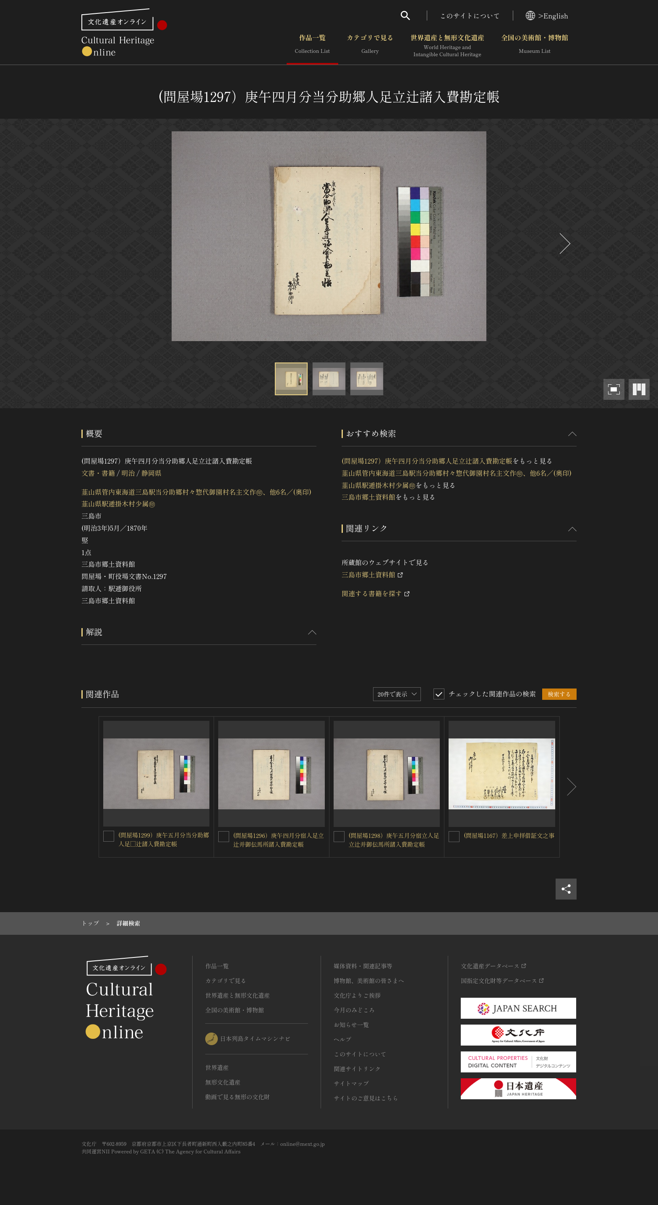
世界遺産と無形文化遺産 (447, 45)
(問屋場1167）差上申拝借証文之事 (509, 835)
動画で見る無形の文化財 (237, 1097)
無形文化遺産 (222, 1082)
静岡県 (151, 473)
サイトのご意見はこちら (366, 1098)
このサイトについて (470, 15)
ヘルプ (342, 1039)
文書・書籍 (98, 473)
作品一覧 (312, 45)
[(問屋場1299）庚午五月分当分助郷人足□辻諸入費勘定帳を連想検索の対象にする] (108, 836)
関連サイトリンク (357, 1068)
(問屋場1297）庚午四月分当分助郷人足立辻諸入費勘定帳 (427, 461)
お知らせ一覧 (351, 1024)
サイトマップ (351, 1083)
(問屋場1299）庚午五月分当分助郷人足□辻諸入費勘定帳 (163, 839)
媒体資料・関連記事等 (363, 966)
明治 (128, 473)
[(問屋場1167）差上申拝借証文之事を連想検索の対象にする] (454, 836)
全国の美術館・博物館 (534, 45)
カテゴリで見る (370, 45)
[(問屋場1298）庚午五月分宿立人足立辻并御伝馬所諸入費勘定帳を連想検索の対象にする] (339, 836)
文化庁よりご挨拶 (357, 995)
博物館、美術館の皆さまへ (369, 980)
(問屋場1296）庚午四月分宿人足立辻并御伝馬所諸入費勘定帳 (278, 839)
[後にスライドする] (564, 243)
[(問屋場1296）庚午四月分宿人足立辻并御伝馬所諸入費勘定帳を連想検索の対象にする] (223, 836)
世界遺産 (217, 1067)
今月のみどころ (354, 1010)
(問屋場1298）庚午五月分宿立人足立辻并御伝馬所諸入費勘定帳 (394, 839)
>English (547, 15)
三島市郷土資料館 (368, 497)
